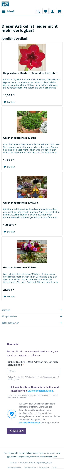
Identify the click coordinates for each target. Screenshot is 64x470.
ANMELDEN (17, 431)
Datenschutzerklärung (40, 390)
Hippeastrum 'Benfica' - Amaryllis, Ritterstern (30, 73)
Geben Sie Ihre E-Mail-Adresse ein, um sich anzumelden (33, 363)
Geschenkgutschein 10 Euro (20, 137)
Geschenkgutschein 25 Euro (20, 267)
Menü (8, 11)
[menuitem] (8, 11)
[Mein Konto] (52, 11)
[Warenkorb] (59, 11)
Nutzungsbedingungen (29, 422)
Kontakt (13, 462)
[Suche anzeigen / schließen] (38, 11)
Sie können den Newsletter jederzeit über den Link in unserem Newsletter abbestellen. (33, 396)
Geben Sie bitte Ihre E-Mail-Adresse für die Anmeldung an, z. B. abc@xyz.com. (33, 378)
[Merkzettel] (45, 11)
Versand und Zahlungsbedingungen (36, 462)
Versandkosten (50, 453)
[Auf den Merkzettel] (9, 102)
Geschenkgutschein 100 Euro (20, 202)
